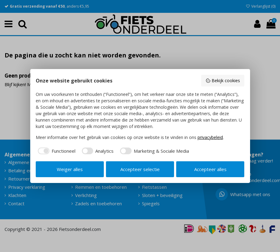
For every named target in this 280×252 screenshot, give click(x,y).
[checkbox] (55, 151)
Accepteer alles (210, 169)
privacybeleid (210, 137)
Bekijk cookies (222, 80)
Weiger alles (70, 169)
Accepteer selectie (140, 169)
